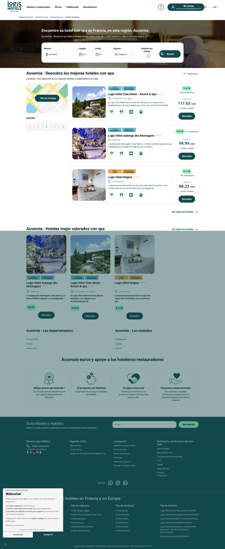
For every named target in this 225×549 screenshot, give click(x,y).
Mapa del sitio (163, 468)
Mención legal (163, 448)
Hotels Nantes (121, 511)
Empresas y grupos (122, 461)
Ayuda (160, 464)
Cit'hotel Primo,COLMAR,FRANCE (174, 536)
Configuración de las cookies (170, 456)
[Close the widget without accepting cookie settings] (17, 490)
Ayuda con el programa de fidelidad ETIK (88, 453)
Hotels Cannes (121, 527)
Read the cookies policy (15, 525)
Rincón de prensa (121, 453)
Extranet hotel (120, 449)
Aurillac (118, 344)
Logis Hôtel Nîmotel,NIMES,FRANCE (176, 523)
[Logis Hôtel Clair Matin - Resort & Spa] (89, 102)
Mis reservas (75, 445)
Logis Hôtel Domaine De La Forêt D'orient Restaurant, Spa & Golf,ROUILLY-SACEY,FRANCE (178, 530)
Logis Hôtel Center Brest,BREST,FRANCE (178, 511)
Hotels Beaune (121, 523)
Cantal (29, 344)
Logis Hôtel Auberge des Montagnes (134, 135)
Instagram (117, 482)
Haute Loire (31, 348)
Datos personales (165, 452)
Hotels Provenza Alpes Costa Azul (86, 515)
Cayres (118, 348)
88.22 (187, 186)
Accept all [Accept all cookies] (48, 534)
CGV (159, 460)
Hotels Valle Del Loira (80, 531)
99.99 (187, 143)
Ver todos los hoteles (185, 212)
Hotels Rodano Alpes (80, 511)
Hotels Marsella (122, 515)
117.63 (187, 103)
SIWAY (149, 546)
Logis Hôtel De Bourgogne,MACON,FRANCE (179, 515)
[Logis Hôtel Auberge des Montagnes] (89, 143)
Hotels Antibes (121, 519)
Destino (47, 48)
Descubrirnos (90, 7)
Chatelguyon (121, 339)
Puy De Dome (32, 339)
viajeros (117, 48)
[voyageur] (124, 54)
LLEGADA (82, 48)
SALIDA (98, 48)
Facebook (110, 482)
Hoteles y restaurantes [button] (38, 7)
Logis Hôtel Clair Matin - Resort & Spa (135, 94)
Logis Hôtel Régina (123, 177)
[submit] (189, 424)
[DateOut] (103, 54)
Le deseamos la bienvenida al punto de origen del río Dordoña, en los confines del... (132, 298)
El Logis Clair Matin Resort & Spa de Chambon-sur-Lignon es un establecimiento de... (87, 298)
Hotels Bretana (77, 523)
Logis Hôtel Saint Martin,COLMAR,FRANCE (179, 519)
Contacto (118, 457)
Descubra (187, 116)
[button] (5, 544)
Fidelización (72, 7)
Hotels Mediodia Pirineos (82, 527)
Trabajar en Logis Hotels (124, 465)
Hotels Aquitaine (78, 519)
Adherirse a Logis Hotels (124, 445)
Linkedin (125, 482)
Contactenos (76, 449)
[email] (144, 424)
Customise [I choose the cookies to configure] (18, 534)
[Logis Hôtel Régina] (89, 185)
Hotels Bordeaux (122, 531)
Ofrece (58, 7)
